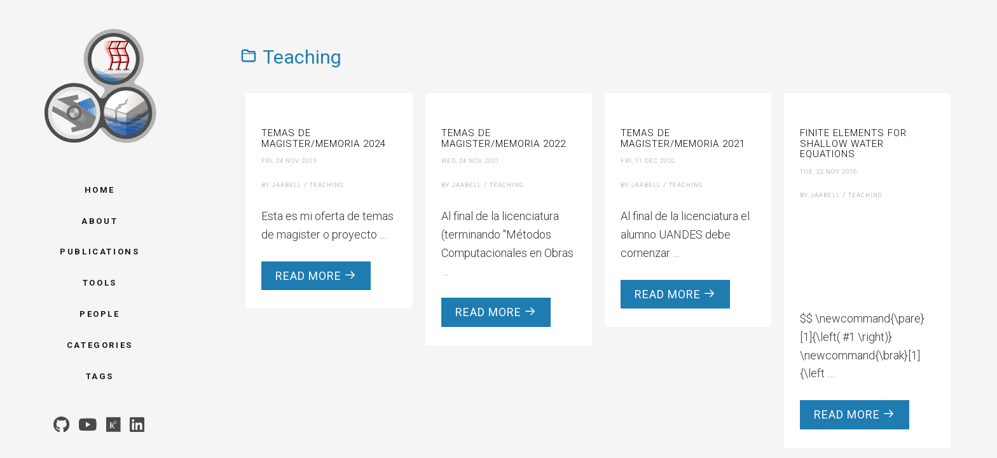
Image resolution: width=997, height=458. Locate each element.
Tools (100, 283)
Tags (100, 376)
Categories (100, 345)
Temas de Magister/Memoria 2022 (503, 138)
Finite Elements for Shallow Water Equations (853, 143)
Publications (99, 251)
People (99, 314)
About (99, 221)
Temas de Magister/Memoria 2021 (683, 138)
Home (100, 190)
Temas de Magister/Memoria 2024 (323, 138)
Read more (316, 275)
